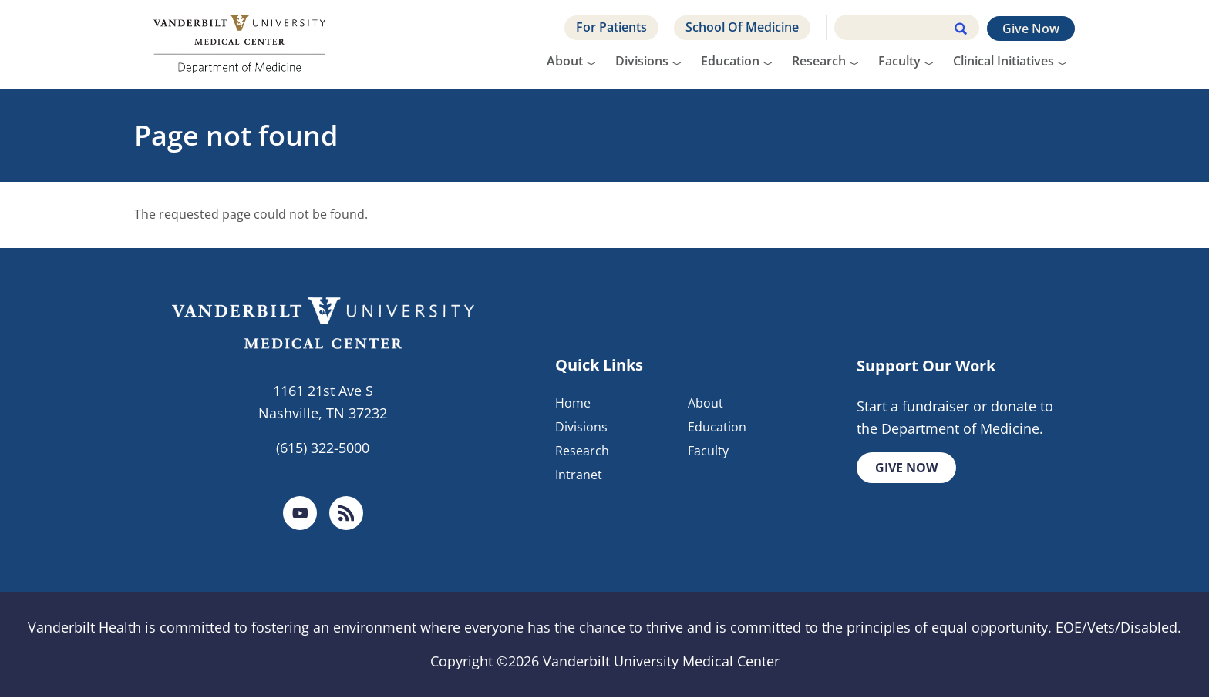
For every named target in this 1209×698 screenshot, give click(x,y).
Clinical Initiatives (1003, 60)
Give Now (1030, 28)
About (565, 60)
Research (819, 60)
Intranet (578, 474)
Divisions (641, 60)
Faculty (899, 60)
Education (730, 60)
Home (573, 403)
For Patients (611, 26)
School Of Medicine (742, 26)
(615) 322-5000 (322, 447)
